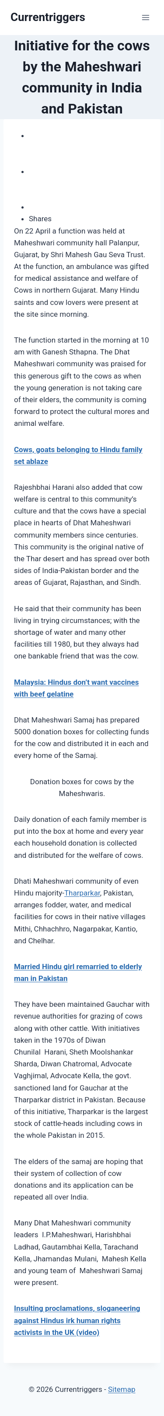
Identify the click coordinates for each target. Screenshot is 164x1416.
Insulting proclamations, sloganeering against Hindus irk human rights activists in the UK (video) (77, 1320)
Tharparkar (82, 893)
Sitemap (122, 1389)
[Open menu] (145, 17)
